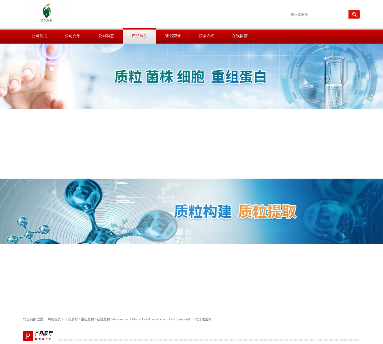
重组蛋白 (87, 319)
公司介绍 (73, 36)
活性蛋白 (103, 319)
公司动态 (106, 36)
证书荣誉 (173, 36)
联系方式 (206, 36)
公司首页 (39, 36)
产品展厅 (139, 36)
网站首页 (54, 319)
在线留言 (240, 36)
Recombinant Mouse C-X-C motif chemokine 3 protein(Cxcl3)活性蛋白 (162, 319)
